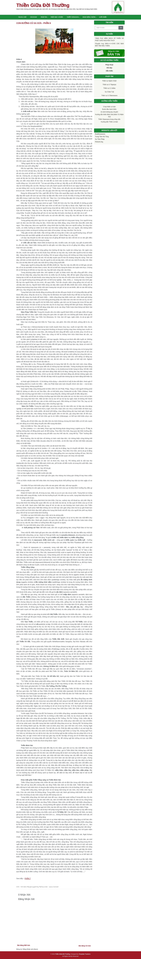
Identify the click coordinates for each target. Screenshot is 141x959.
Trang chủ (22, 17)
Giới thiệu (103, 17)
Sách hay (33, 17)
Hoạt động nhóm (89, 17)
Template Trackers (84, 954)
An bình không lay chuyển (109, 112)
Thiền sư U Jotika (109, 88)
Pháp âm (44, 17)
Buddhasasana (100, 134)
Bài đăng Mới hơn (23, 945)
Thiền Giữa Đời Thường (42, 5)
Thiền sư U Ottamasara (109, 95)
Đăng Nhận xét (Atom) (30, 949)
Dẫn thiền (109, 71)
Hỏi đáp (109, 68)
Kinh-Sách (23, 887)
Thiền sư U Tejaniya (109, 84)
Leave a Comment (53, 887)
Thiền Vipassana (73, 17)
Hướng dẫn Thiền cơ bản (109, 122)
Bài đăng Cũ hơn (85, 946)
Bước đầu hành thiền (109, 109)
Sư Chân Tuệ (109, 92)
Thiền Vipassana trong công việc (109, 119)
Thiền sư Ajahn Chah (109, 81)
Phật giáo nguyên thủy (32, 887)
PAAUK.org (99, 142)
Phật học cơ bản (57, 17)
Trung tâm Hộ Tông (102, 136)
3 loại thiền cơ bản (109, 106)
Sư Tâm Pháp (100, 139)
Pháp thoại (109, 65)
